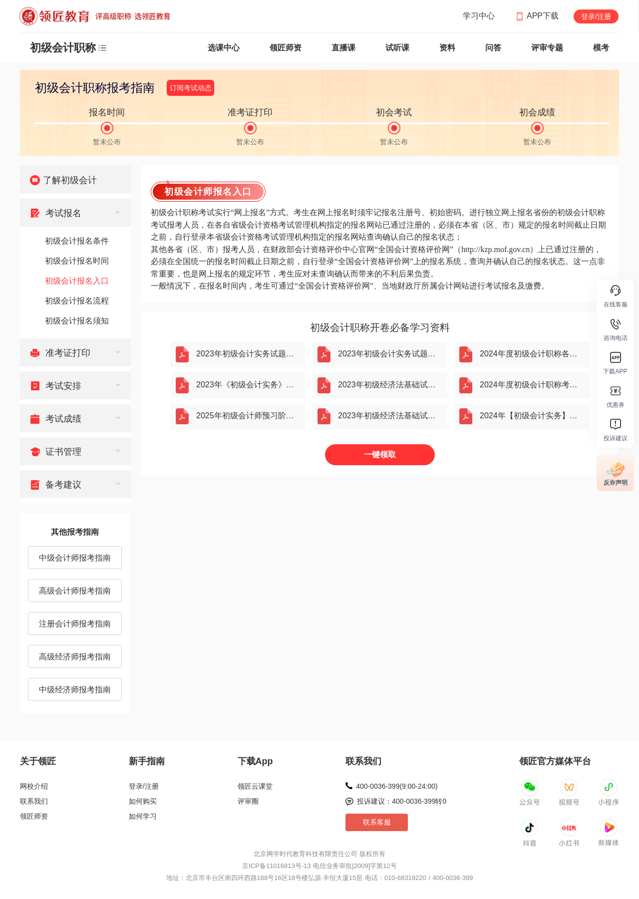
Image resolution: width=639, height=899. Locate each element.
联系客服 (377, 822)
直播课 (343, 47)
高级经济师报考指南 (75, 656)
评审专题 (547, 47)
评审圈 (248, 801)
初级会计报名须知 (77, 320)
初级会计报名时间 (77, 261)
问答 (493, 47)
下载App (255, 761)
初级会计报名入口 (77, 281)
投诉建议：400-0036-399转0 (401, 801)
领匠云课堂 (255, 786)
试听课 (397, 47)
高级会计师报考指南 (75, 591)
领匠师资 (286, 47)
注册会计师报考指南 (75, 623)
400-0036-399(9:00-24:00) (396, 786)
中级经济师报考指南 (75, 689)
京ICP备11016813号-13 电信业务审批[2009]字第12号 (319, 866)
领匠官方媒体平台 (555, 761)
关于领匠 (38, 761)
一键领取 (380, 454)
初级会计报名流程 (77, 301)
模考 (601, 47)
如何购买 (143, 801)
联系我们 (34, 801)
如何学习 (143, 816)
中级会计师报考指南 (75, 558)
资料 (447, 47)
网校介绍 (34, 786)
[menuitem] (75, 180)
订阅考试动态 (191, 88)
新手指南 (147, 761)
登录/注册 (596, 16)
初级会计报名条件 (77, 241)
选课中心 (224, 47)
